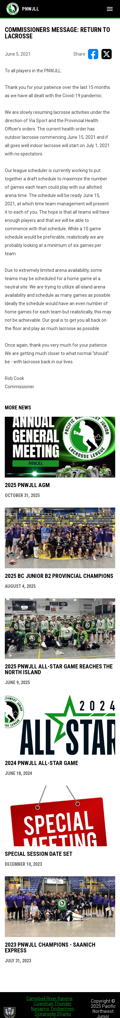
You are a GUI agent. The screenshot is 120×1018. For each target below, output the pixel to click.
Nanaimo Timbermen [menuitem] (52, 1008)
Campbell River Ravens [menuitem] (49, 998)
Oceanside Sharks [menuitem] (53, 1013)
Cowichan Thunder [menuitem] (53, 1003)
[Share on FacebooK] (93, 54)
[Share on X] (106, 54)
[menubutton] (110, 9)
